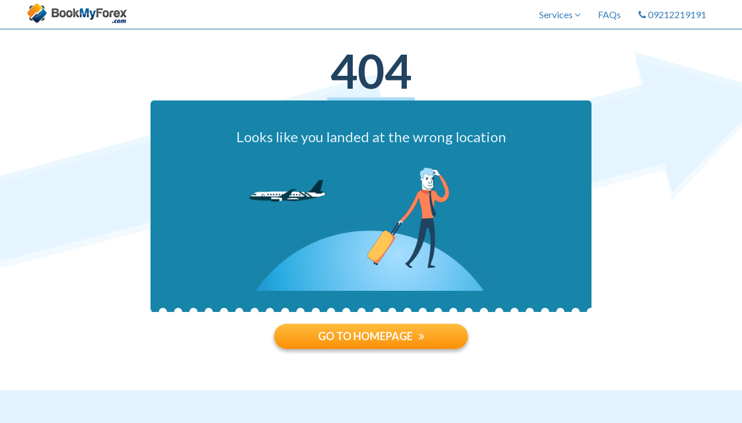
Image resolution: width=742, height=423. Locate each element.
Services (559, 14)
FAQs (609, 14)
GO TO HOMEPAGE (371, 336)
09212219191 (672, 14)
